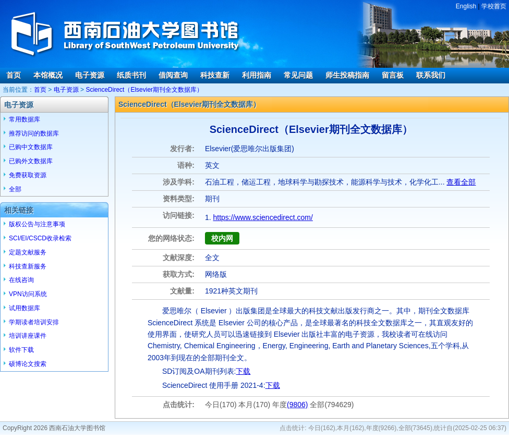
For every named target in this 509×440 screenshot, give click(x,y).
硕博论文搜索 (27, 364)
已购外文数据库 (31, 161)
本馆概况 (48, 75)
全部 (15, 189)
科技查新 (214, 75)
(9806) (297, 404)
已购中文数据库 (31, 147)
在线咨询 (21, 280)
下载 (243, 371)
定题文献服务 (27, 252)
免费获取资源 (27, 175)
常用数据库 (24, 119)
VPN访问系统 (28, 294)
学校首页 (493, 6)
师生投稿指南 (347, 75)
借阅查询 (173, 75)
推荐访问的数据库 (34, 133)
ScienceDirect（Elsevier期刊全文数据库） (144, 89)
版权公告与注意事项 (37, 224)
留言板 (393, 75)
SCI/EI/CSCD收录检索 (40, 238)
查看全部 (461, 182)
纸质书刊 (131, 75)
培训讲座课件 (27, 335)
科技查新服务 (27, 266)
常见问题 (298, 75)
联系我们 (430, 75)
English (466, 6)
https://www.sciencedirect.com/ (262, 217)
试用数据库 (24, 308)
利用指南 (256, 75)
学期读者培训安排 (34, 322)
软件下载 (21, 349)
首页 (13, 75)
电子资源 (89, 75)
